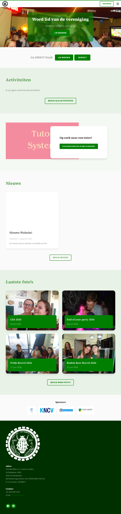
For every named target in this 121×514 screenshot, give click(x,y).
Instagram (13, 506)
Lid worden (60, 33)
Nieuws (13, 183)
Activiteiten (18, 80)
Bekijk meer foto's (60, 382)
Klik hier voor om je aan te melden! (78, 146)
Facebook (8, 506)
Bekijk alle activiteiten (60, 100)
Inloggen (107, 4)
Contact (82, 57)
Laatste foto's (19, 282)
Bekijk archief (60, 257)
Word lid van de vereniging (60, 19)
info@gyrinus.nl (17, 495)
